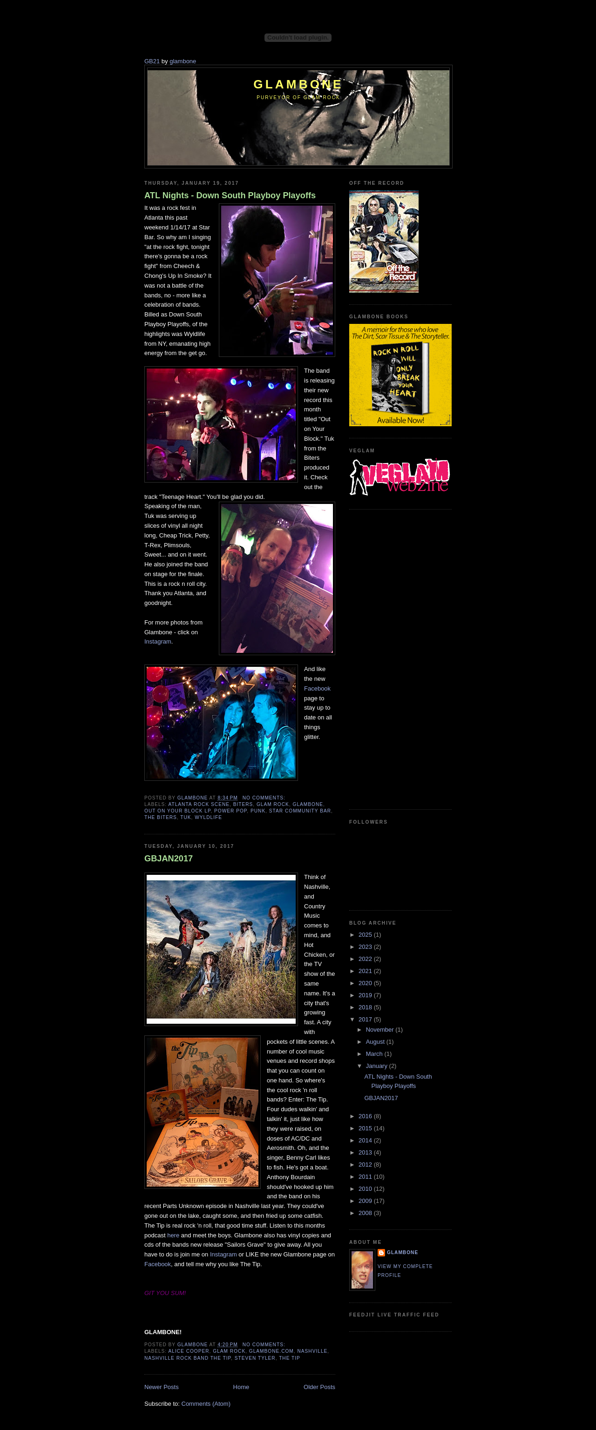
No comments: (265, 797)
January (377, 1065)
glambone (182, 61)
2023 (366, 946)
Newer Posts (161, 1386)
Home (241, 1386)
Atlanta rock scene (199, 804)
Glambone (298, 84)
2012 (366, 1164)
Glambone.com (271, 1351)
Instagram (157, 641)
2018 (366, 1007)
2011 (366, 1176)
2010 (366, 1188)
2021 (366, 970)
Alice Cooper (188, 1351)
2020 (366, 983)
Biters (243, 804)
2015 (366, 1128)
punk (258, 810)
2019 (366, 995)
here (173, 1235)
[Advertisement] (386, 658)
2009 (366, 1200)
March (375, 1053)
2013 (366, 1152)
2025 (366, 934)
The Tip (289, 1358)
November (381, 1029)
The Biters (160, 817)
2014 (366, 1140)
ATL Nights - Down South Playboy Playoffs (230, 195)
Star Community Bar (300, 810)
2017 (366, 1019)
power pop (230, 810)
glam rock (273, 804)
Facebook (317, 688)
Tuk (185, 817)
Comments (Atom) (206, 1403)
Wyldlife (208, 817)
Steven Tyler (255, 1358)
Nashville (312, 1351)
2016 (366, 1116)
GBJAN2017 (168, 858)
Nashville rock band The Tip (187, 1358)
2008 (366, 1212)
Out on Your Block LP (177, 810)
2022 (366, 958)
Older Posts (319, 1386)
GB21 (152, 61)
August (376, 1041)
